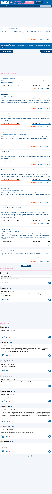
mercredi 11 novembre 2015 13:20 (8, 330)
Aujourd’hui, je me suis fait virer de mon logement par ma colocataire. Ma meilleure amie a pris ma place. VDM (25, 254)
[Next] (21, 456)
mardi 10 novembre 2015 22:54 (7, 291)
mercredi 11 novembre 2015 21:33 (8, 394)
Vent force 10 (5, 152)
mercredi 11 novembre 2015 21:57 (8, 409)
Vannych (4, 273)
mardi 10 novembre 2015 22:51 (7, 276)
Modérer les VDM (38, 2)
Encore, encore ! (26, 265)
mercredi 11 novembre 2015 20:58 (8, 379)
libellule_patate (6, 391)
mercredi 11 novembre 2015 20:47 (8, 364)
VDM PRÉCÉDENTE (6, 51)
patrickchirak (5, 426)
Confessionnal (36, 6)
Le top (28, 6)
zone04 (4, 288)
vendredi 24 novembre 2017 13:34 (8, 445)
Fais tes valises (5, 229)
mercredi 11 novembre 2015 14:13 (7, 345)
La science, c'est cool (7, 114)
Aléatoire (7, 6)
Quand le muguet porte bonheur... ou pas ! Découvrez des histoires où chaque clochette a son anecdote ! (26, 46)
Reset (2, 132)
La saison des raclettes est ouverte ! (11, 208)
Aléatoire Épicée (21, 6)
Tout (2, 6)
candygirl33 (5, 361)
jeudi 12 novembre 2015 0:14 (7, 429)
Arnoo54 (4, 376)
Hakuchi (4, 342)
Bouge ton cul (5, 188)
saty (3, 327)
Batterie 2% (4, 94)
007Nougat (5, 441)
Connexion (48, 2)
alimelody (4, 406)
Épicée (13, 6)
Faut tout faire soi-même (8, 170)
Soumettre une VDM (29, 2)
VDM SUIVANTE (46, 51)
